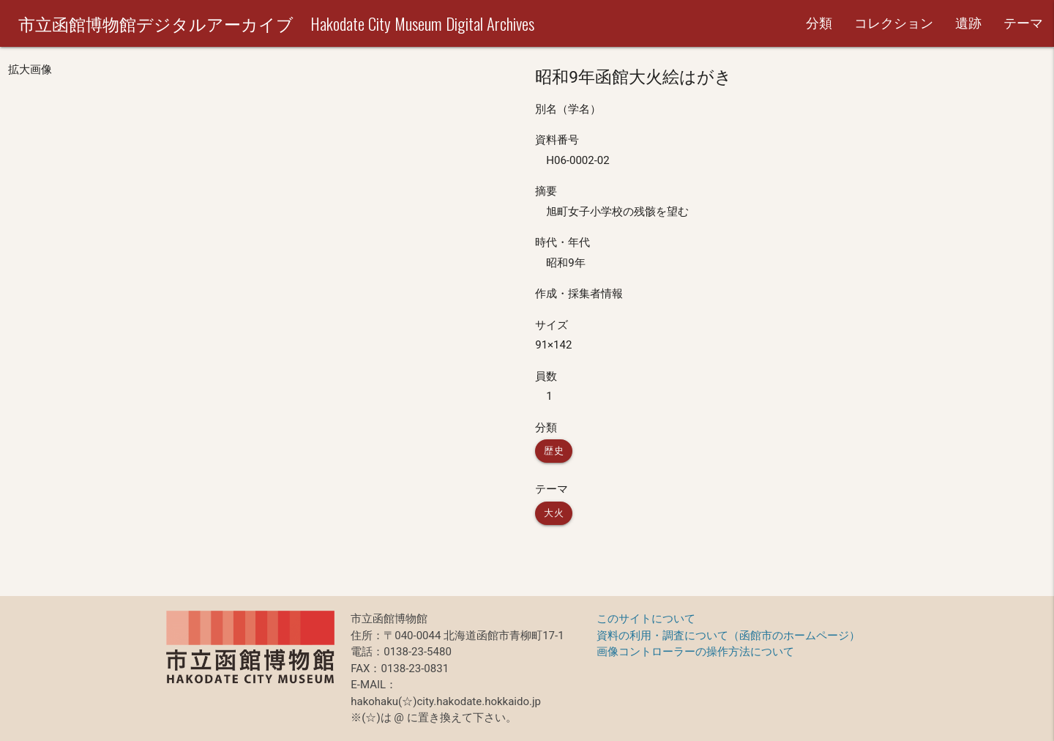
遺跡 (968, 23)
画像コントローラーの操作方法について (695, 651)
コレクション (893, 23)
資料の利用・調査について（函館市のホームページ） (728, 635)
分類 (819, 23)
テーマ (1023, 23)
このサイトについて (646, 618)
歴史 (554, 450)
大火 (554, 512)
